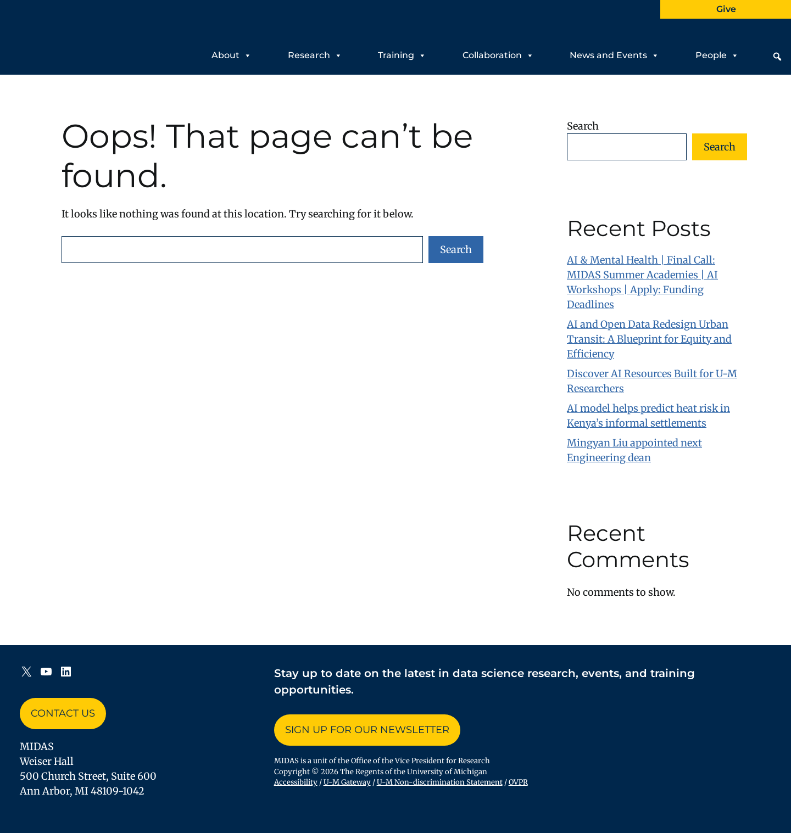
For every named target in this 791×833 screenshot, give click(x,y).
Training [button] (402, 55)
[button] (777, 56)
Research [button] (315, 55)
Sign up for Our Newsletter (367, 730)
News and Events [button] (614, 55)
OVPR (518, 782)
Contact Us (63, 713)
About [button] (231, 55)
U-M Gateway (347, 782)
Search (456, 249)
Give (726, 9)
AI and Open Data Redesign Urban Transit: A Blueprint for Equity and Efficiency (649, 339)
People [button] (717, 55)
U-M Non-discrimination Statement (440, 782)
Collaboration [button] (498, 55)
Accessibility (295, 782)
